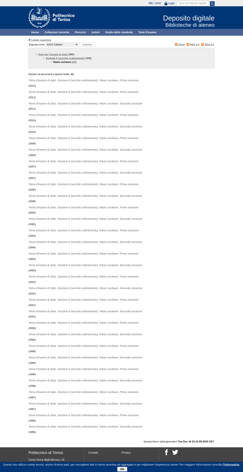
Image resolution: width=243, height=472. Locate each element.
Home (35, 32)
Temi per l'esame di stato (53, 54)
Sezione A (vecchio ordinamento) (65, 58)
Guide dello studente (119, 32)
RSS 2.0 (209, 44)
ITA (151, 3)
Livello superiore (41, 40)
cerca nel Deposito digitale (193, 3)
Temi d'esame (147, 32)
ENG (158, 3)
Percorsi (80, 32)
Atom (181, 44)
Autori (96, 32)
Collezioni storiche (57, 32)
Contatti (93, 452)
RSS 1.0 (194, 44)
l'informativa (231, 465)
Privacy (126, 452)
